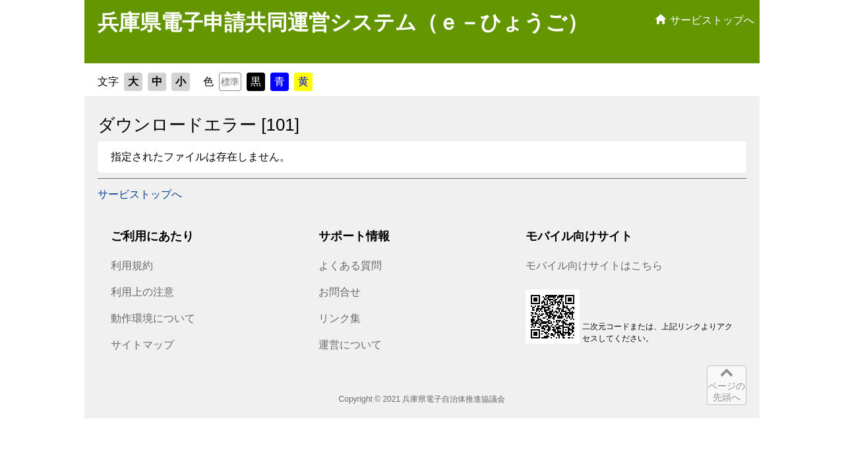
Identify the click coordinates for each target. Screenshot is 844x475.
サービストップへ (140, 194)
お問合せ (339, 292)
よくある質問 (350, 265)
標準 (230, 82)
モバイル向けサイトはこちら (594, 265)
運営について (350, 344)
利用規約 (132, 265)
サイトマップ (142, 344)
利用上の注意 (142, 292)
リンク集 (339, 318)
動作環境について (153, 318)
